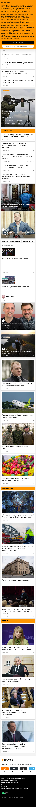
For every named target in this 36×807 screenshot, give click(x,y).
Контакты (9, 778)
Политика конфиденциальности (9, 780)
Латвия (16, 764)
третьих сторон (27, 11)
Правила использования (18, 778)
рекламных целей (29, 21)
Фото (3, 332)
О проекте (3, 778)
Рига (11, 764)
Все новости (4, 764)
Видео (3, 213)
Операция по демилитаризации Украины (14, 112)
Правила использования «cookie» (9, 782)
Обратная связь (10, 788)
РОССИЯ (6, 621)
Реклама (3, 788)
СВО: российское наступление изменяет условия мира (16, 123)
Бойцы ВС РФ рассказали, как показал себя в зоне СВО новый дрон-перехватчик (16, 116)
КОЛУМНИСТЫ (9, 245)
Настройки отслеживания (21, 788)
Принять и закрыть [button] (18, 42)
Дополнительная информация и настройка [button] (18, 46)
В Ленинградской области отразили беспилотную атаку (16, 120)
